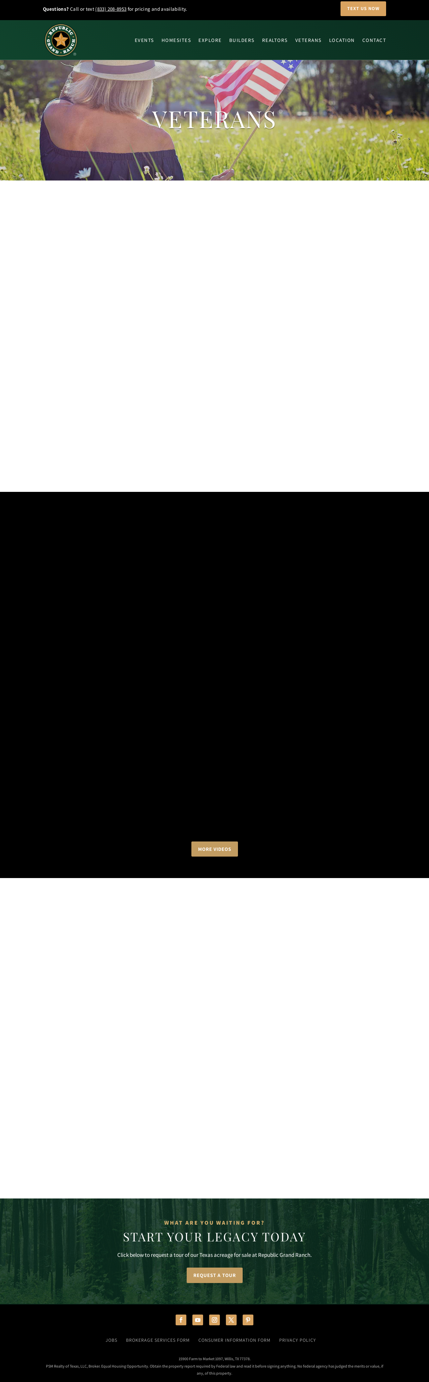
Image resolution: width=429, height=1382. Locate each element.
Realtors (275, 40)
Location (342, 40)
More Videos (214, 849)
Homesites (176, 40)
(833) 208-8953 (110, 9)
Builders (242, 40)
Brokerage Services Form (158, 1340)
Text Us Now (363, 8)
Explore (210, 40)
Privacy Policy (297, 1340)
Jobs (111, 1340)
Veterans (308, 40)
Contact (374, 40)
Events (144, 40)
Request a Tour (214, 1275)
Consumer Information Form (234, 1340)
